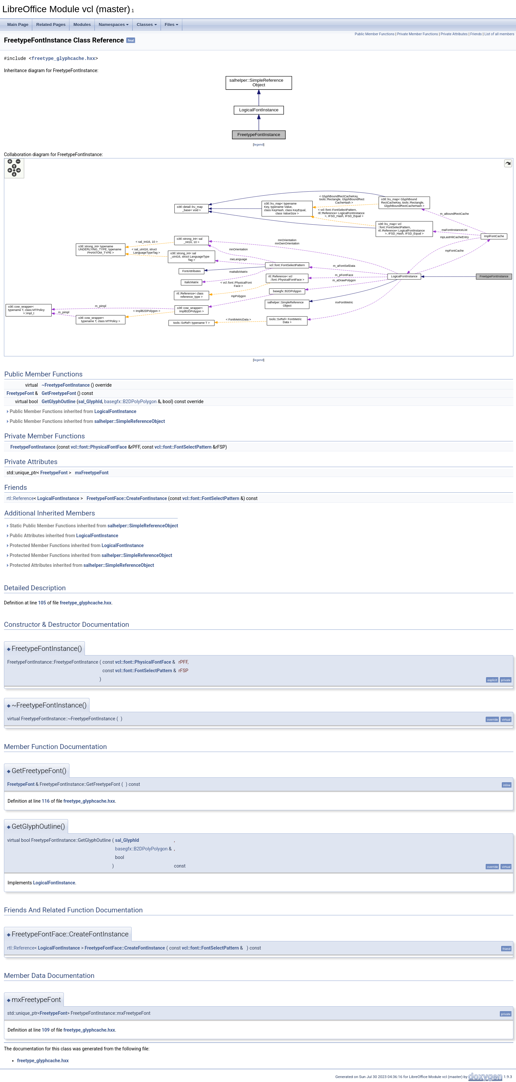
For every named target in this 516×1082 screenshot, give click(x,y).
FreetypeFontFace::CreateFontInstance (127, 498)
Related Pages (50, 24)
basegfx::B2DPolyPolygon (130, 401)
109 (46, 1030)
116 (46, 801)
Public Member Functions (375, 34)
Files (172, 24)
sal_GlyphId (90, 401)
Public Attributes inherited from (62, 535)
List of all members (499, 34)
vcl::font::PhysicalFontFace (99, 447)
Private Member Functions (417, 34)
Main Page (17, 24)
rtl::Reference (20, 498)
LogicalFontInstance (115, 411)
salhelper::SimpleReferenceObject (129, 421)
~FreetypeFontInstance (66, 385)
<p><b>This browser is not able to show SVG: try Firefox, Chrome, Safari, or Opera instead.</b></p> (259, 107)
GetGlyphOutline (59, 401)
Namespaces (114, 24)
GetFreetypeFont (59, 393)
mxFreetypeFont (92, 472)
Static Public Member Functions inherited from (92, 525)
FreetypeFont (20, 393)
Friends (476, 34)
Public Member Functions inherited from (71, 411)
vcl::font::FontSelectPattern (183, 447)
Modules (82, 24)
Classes (147, 24)
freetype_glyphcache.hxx (63, 58)
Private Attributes (454, 34)
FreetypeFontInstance (32, 447)
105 (42, 602)
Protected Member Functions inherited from (75, 545)
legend (258, 144)
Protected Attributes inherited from (80, 565)
